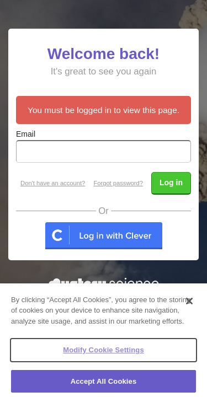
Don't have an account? (52, 183)
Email (25, 134)
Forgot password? (118, 183)
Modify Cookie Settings (103, 353)
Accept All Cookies (104, 384)
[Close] (189, 304)
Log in (171, 182)
